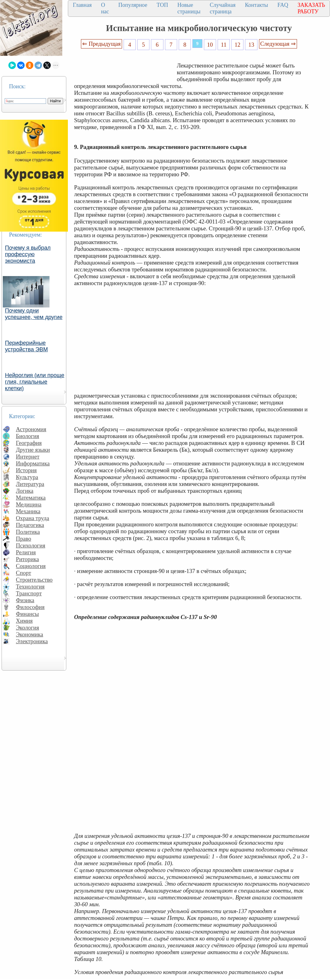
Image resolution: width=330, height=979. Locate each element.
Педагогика (30, 525)
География (29, 443)
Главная (82, 5)
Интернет (28, 456)
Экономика (29, 634)
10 (210, 44)
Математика (31, 497)
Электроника (32, 641)
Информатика (33, 463)
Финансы (27, 614)
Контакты (256, 5)
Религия (26, 552)
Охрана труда (32, 518)
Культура (27, 477)
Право (23, 538)
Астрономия (31, 429)
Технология (30, 586)
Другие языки (33, 449)
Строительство (34, 579)
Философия (30, 607)
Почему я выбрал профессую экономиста (28, 254)
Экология (27, 627)
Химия (24, 620)
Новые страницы (188, 8)
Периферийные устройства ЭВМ (26, 346)
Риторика (27, 559)
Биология (27, 436)
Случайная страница (223, 8)
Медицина (28, 504)
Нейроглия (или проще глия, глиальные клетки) (34, 381)
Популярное (132, 5)
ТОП (162, 5)
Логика (24, 490)
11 (224, 44)
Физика (25, 600)
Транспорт (29, 593)
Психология (30, 545)
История (26, 470)
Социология (31, 566)
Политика (28, 532)
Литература (30, 484)
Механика (28, 511)
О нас (105, 8)
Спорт (23, 573)
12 (238, 44)
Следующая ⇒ (278, 43)
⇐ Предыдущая (101, 43)
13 (251, 44)
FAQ (282, 5)
